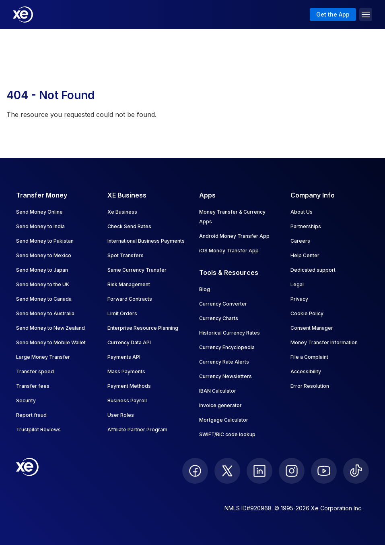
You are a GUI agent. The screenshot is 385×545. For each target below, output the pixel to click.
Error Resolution (309, 386)
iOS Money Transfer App (229, 251)
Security (26, 400)
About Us (301, 212)
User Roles (120, 415)
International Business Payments (146, 241)
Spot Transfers (125, 255)
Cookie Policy (306, 313)
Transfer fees (32, 386)
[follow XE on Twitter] (227, 471)
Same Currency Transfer (137, 270)
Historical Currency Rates (229, 333)
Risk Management (128, 284)
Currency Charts (218, 318)
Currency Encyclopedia (227, 347)
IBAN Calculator (217, 391)
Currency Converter (223, 304)
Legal (297, 284)
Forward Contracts (129, 299)
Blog (204, 289)
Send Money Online (39, 212)
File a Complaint (309, 357)
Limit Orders (122, 313)
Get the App (333, 14)
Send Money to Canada (44, 299)
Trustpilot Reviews (38, 429)
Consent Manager (311, 328)
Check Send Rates (129, 226)
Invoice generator (220, 405)
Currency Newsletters (225, 376)
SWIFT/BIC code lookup (227, 434)
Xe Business (122, 212)
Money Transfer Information (324, 342)
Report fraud (31, 415)
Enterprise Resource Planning (142, 328)
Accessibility (305, 371)
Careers (300, 241)
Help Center (304, 255)
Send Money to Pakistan (45, 241)
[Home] (23, 14)
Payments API (123, 357)
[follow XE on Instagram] (292, 471)
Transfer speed (35, 371)
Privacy (299, 299)
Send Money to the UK (42, 284)
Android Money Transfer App (234, 236)
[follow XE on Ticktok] (356, 471)
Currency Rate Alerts (224, 362)
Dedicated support (313, 270)
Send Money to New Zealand (50, 328)
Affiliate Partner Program (137, 429)
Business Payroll (127, 400)
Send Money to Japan (42, 270)
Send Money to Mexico (43, 255)
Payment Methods (129, 386)
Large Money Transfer (43, 357)
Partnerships (305, 226)
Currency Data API (129, 342)
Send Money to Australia (45, 313)
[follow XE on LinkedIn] (259, 471)
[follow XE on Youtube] (324, 471)
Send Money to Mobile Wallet (51, 342)
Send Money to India (40, 226)
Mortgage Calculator (223, 420)
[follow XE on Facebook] (195, 471)
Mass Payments (126, 371)
